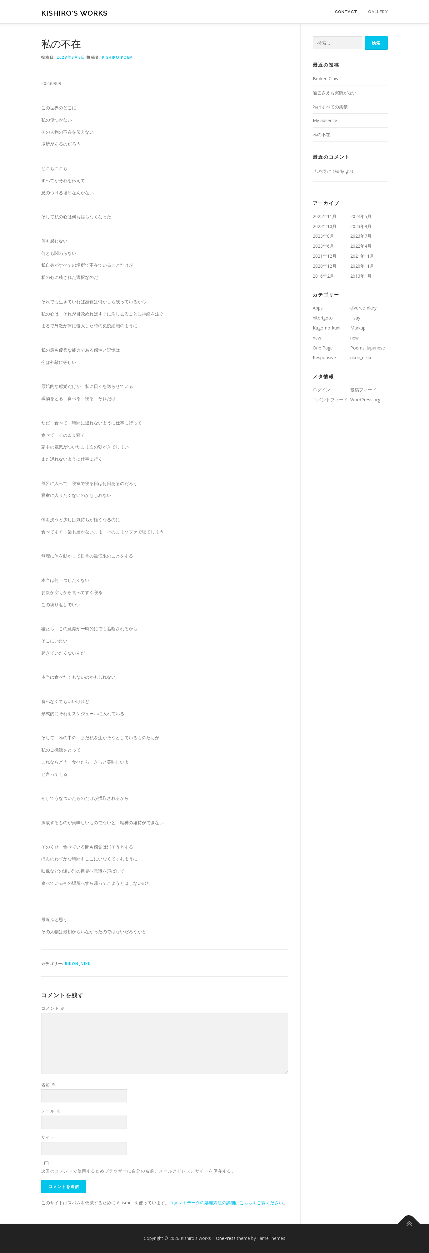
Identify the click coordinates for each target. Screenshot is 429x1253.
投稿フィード (363, 390)
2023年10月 (325, 226)
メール (51, 1111)
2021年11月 (362, 256)
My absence (325, 120)
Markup (358, 328)
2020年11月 (362, 266)
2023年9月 (361, 226)
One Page (323, 348)
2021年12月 (325, 256)
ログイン (321, 390)
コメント (53, 1008)
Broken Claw (325, 79)
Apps (318, 308)
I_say (355, 318)
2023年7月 (361, 236)
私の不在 (321, 134)
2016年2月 (323, 276)
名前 (48, 1084)
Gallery (378, 11)
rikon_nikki (78, 963)
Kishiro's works (74, 12)
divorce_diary (363, 308)
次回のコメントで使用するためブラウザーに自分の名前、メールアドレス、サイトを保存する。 (138, 1171)
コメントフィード (330, 400)
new (317, 338)
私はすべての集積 (330, 107)
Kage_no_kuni (326, 328)
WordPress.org (365, 400)
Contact (346, 11)
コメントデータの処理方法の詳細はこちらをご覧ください (226, 1203)
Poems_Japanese (367, 348)
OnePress (226, 1238)
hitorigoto (323, 318)
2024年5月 (361, 216)
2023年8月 (323, 236)
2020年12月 (325, 266)
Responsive (324, 357)
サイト (48, 1137)
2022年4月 (361, 246)
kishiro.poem (117, 57)
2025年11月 (325, 216)
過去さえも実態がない (335, 93)
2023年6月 (323, 246)
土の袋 (319, 171)
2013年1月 (361, 276)
